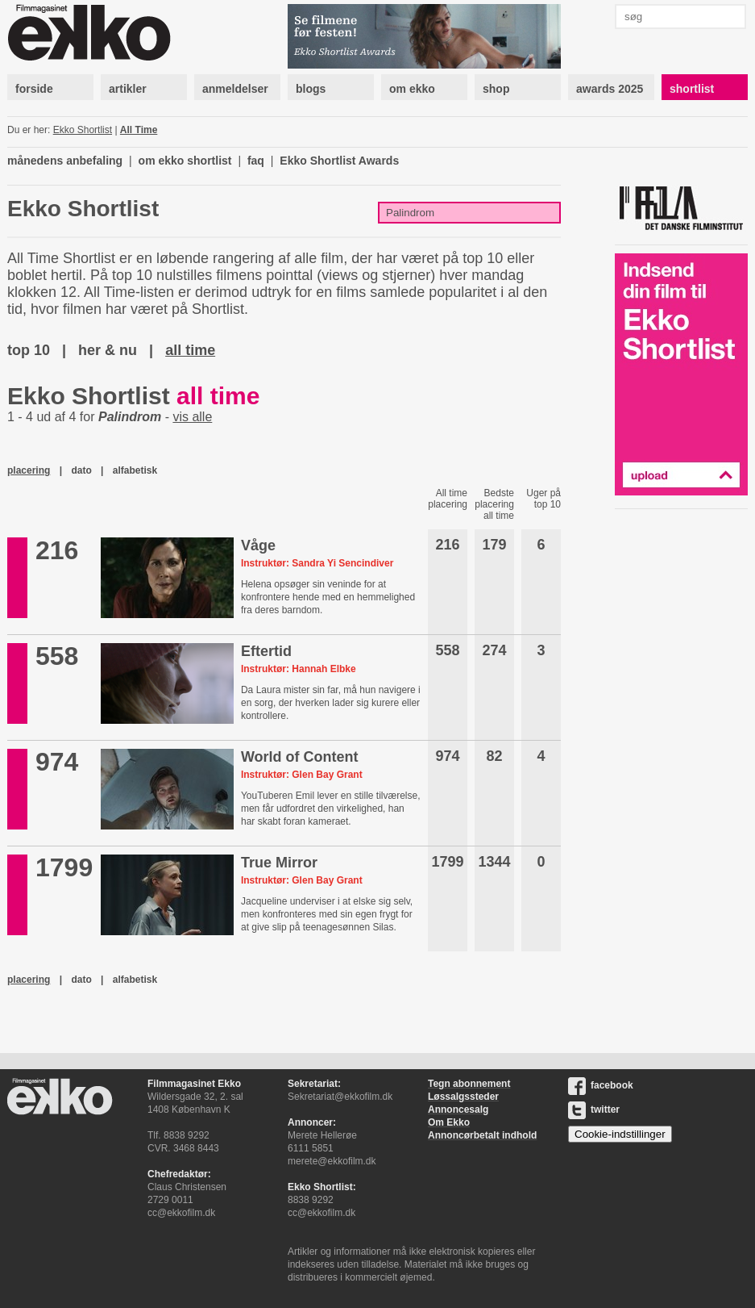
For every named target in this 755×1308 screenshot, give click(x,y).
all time (190, 350)
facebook (600, 1085)
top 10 (28, 350)
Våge (258, 545)
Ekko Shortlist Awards (339, 160)
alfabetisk (135, 470)
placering (28, 470)
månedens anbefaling (64, 160)
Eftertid (266, 651)
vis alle (192, 417)
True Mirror (279, 863)
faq (255, 160)
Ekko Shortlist (82, 130)
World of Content (300, 757)
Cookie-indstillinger (620, 1134)
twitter (594, 1109)
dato (81, 470)
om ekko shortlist (185, 160)
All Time (138, 130)
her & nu (107, 350)
